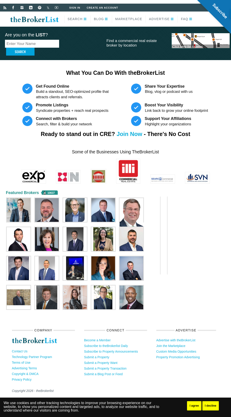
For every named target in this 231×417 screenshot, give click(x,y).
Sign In (75, 7)
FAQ (184, 19)
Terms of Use (21, 356)
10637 (51, 186)
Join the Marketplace (170, 339)
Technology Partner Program (32, 350)
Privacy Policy (22, 373)
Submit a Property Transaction (105, 361)
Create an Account (103, 7)
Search (75, 19)
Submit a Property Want (101, 356)
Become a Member (97, 333)
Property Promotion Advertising (178, 350)
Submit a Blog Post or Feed (103, 367)
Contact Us (20, 344)
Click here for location (187, 46)
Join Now (129, 127)
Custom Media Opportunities (176, 345)
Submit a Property (96, 350)
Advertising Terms (24, 361)
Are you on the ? (26, 34)
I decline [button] (212, 406)
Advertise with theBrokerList (176, 333)
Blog (99, 19)
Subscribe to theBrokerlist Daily (106, 339)
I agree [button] (194, 406)
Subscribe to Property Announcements (111, 345)
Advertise (159, 19)
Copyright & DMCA (25, 367)
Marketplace (128, 19)
